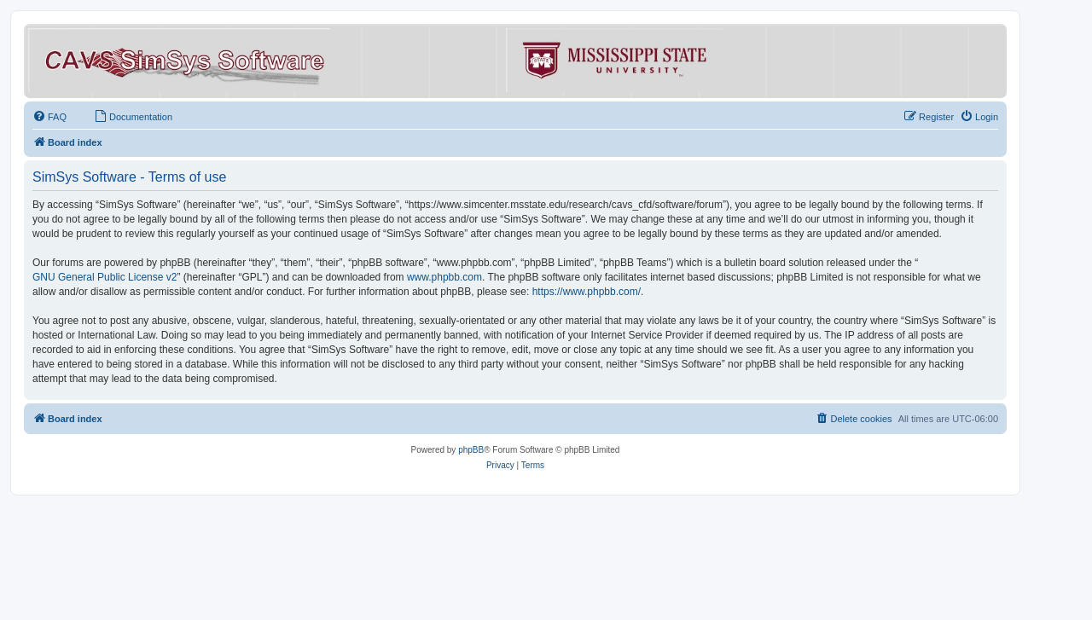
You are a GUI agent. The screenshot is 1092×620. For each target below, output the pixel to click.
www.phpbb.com (444, 277)
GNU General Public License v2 (104, 277)
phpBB (471, 450)
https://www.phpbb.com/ (586, 292)
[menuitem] (49, 117)
